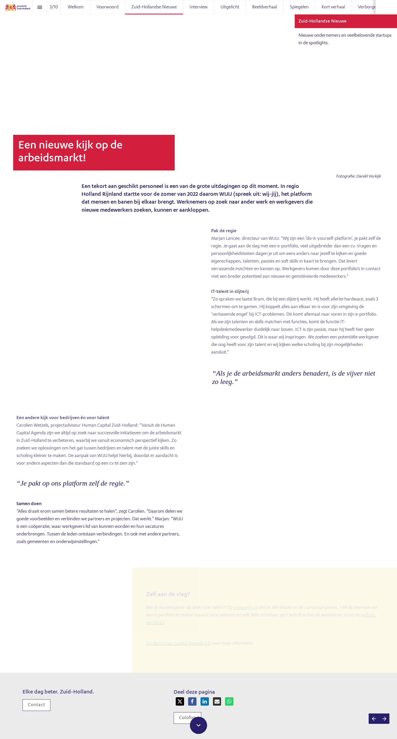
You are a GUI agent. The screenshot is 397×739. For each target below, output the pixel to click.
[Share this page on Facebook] (192, 701)
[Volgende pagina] (384, 718)
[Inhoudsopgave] (39, 7)
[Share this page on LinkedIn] (205, 701)
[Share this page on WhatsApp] (229, 701)
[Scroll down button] (198, 725)
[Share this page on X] (180, 701)
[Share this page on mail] (217, 701)
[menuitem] (76, 7)
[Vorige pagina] (374, 718)
